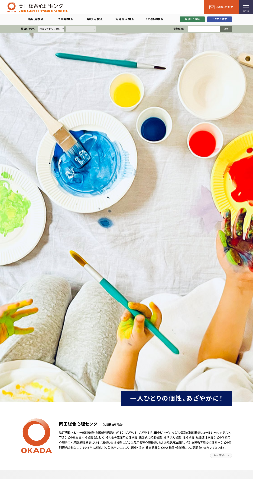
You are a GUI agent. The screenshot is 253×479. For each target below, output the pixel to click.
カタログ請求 (219, 19)
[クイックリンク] (51, 29)
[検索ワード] (204, 29)
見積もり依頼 (192, 19)
